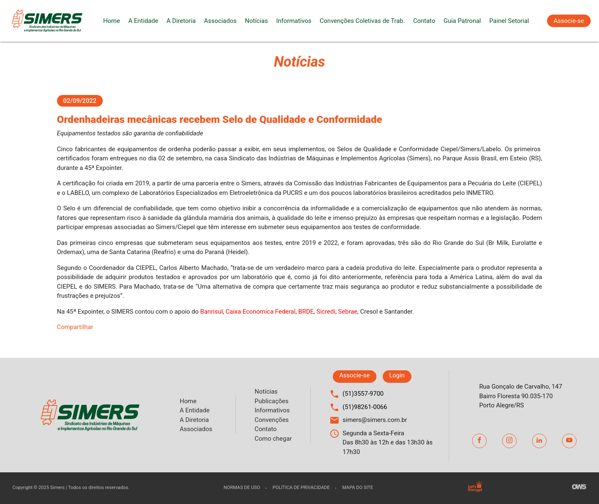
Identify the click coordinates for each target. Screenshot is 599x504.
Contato (424, 21)
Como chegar (273, 438)
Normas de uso (241, 487)
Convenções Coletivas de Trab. (362, 21)
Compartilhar (75, 327)
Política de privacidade (300, 487)
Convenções (272, 420)
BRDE (306, 311)
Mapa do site (357, 487)
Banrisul (211, 311)
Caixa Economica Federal (260, 311)
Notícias (256, 21)
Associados (220, 21)
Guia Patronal (462, 21)
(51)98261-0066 (365, 407)
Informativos (294, 21)
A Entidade (143, 21)
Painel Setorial (509, 21)
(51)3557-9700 (363, 393)
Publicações (272, 401)
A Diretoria (181, 21)
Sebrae (347, 311)
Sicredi (326, 311)
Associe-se (569, 21)
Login (397, 375)
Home (111, 21)
